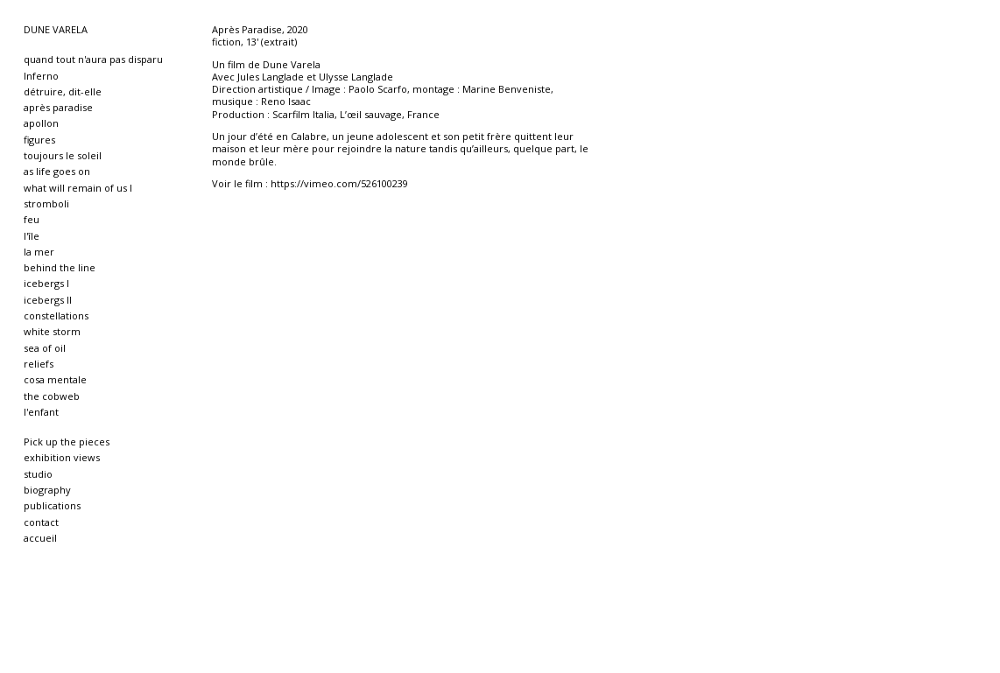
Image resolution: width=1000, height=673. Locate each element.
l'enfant (41, 411)
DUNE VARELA (56, 29)
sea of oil (45, 347)
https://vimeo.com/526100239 (339, 183)
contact (41, 522)
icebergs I (46, 283)
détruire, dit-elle (63, 91)
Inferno (41, 75)
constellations (56, 315)
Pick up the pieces (66, 441)
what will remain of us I (78, 187)
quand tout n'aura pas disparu (93, 59)
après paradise (58, 107)
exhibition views (62, 457)
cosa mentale (55, 379)
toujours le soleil (63, 155)
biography (47, 489)
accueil (40, 537)
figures (39, 139)
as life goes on (57, 171)
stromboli (46, 203)
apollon (41, 123)
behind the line (59, 267)
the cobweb (52, 396)
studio (38, 473)
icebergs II (48, 299)
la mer (39, 251)
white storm (52, 331)
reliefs (38, 363)
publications (52, 505)
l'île (31, 235)
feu (31, 219)
